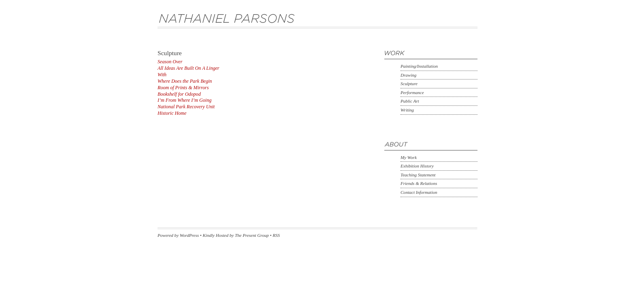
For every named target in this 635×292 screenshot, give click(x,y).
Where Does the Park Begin (185, 81)
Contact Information (419, 192)
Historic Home (172, 113)
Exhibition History (417, 165)
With (162, 74)
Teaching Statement (418, 174)
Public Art (410, 101)
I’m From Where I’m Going (184, 100)
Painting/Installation (419, 66)
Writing (407, 109)
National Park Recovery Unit (186, 107)
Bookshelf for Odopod (179, 94)
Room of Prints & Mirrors (183, 87)
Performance (412, 92)
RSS (276, 235)
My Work (409, 157)
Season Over (170, 61)
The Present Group (252, 235)
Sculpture (409, 83)
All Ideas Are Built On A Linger (188, 68)
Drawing (408, 75)
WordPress (189, 235)
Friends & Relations (419, 183)
